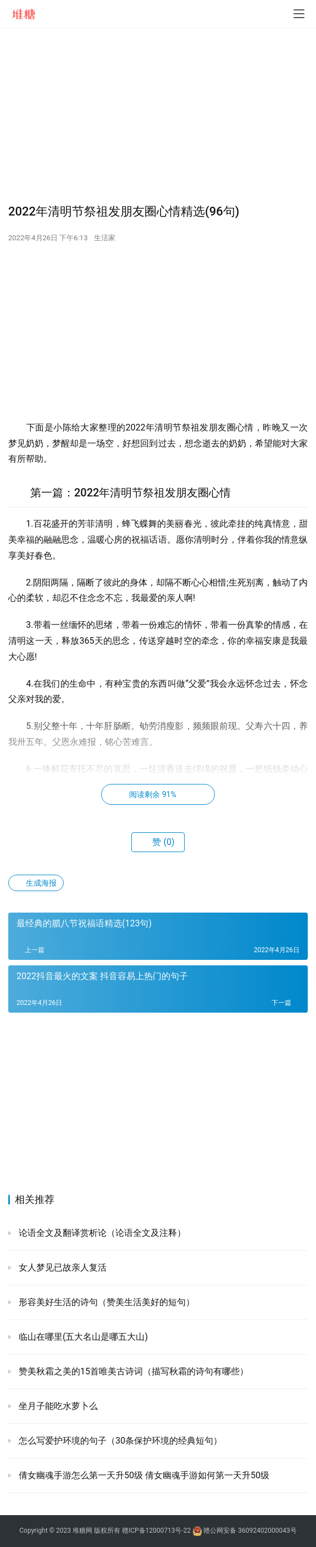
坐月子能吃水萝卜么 (57, 1406)
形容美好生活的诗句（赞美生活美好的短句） (105, 1302)
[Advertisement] (158, 115)
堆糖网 (82, 1530)
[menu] (299, 14)
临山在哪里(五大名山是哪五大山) (82, 1336)
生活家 (104, 238)
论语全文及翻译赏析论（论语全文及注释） (101, 1233)
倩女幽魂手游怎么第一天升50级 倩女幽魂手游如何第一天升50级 (142, 1475)
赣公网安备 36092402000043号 (244, 1530)
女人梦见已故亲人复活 (61, 1267)
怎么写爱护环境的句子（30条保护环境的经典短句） (119, 1440)
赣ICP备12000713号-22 (156, 1530)
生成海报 (36, 883)
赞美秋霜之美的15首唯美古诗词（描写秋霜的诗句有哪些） (132, 1371)
